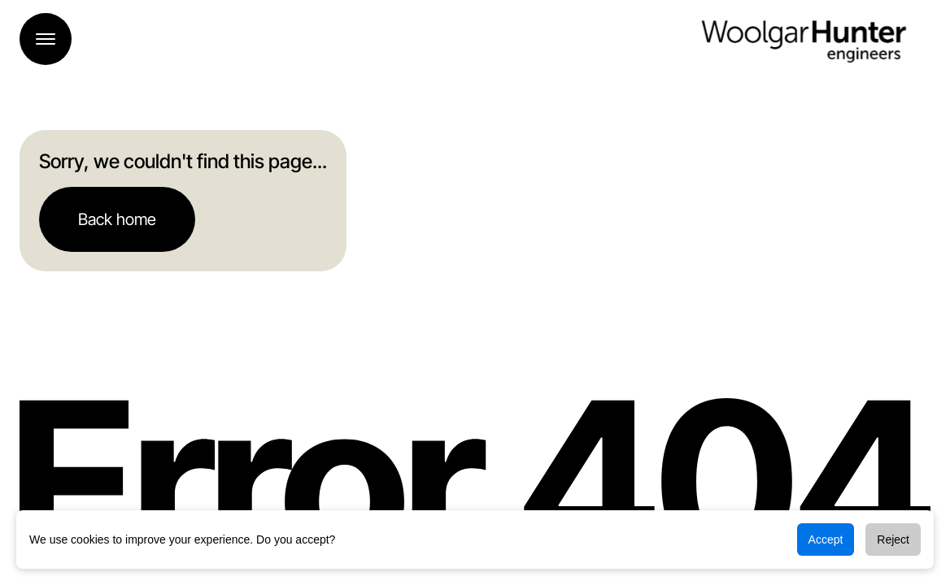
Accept (825, 539)
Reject (893, 539)
